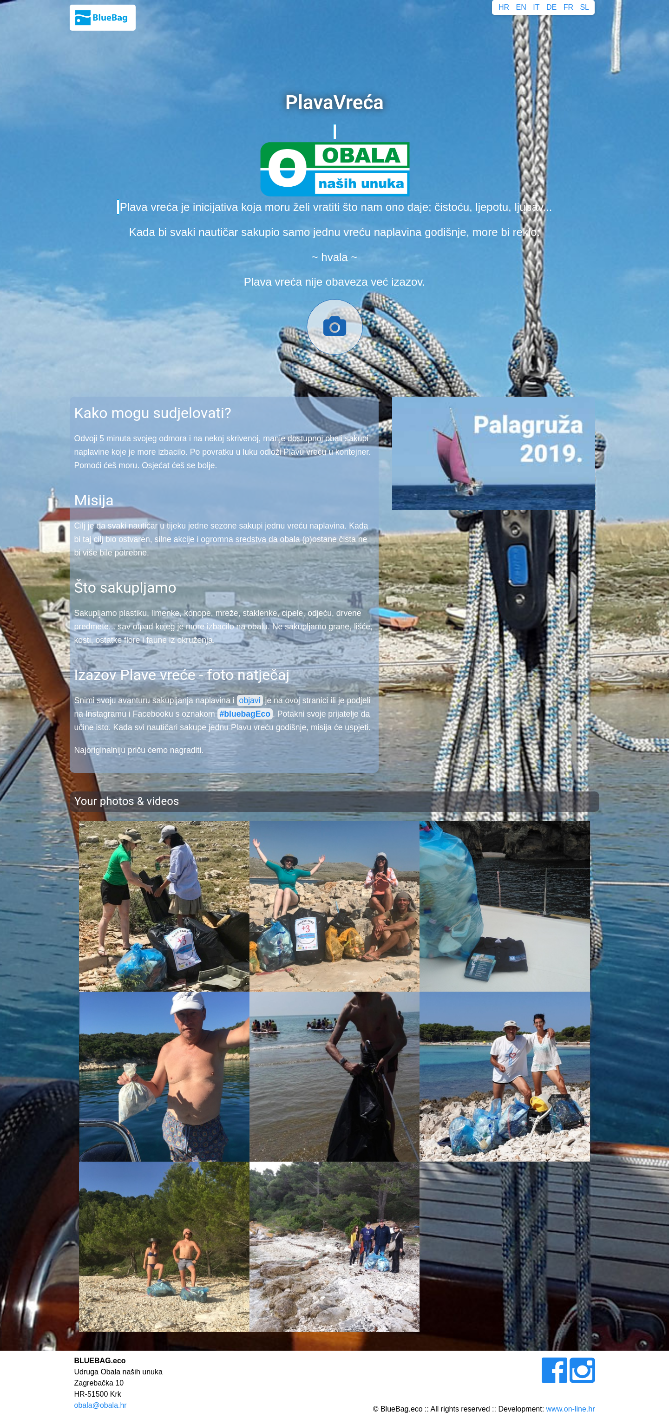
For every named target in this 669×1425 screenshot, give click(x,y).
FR (568, 7)
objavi (250, 700)
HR (503, 7)
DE (551, 7)
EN (521, 7)
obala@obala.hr (100, 1405)
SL (584, 7)
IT (536, 7)
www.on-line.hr (570, 1409)
